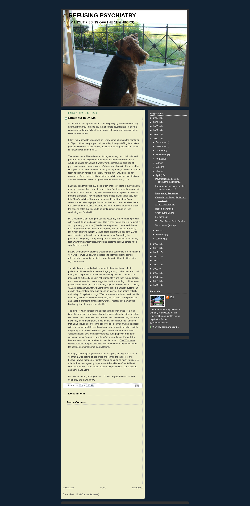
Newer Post (68, 488)
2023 (156, 126)
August (159, 159)
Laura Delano (102, 347)
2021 (156, 134)
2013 (156, 269)
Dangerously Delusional (166, 193)
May (158, 171)
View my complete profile (165, 327)
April (158, 175)
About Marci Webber (165, 204)
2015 (156, 260)
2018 (156, 248)
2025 (156, 118)
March (159, 230)
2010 (156, 281)
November (161, 146)
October (160, 150)
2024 (156, 122)
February (160, 234)
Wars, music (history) (165, 225)
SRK (171, 297)
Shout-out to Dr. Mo (164, 213)
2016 (156, 256)
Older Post (137, 488)
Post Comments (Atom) (87, 494)
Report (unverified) (164, 209)
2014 (156, 264)
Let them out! (161, 217)
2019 (156, 244)
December (161, 142)
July (158, 163)
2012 (156, 273)
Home (103, 488)
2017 (156, 252)
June (158, 167)
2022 (156, 130)
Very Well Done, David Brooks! (170, 221)
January (160, 239)
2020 (156, 138)
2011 (156, 277)
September (161, 154)
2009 (156, 285)
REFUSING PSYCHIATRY (102, 15)
